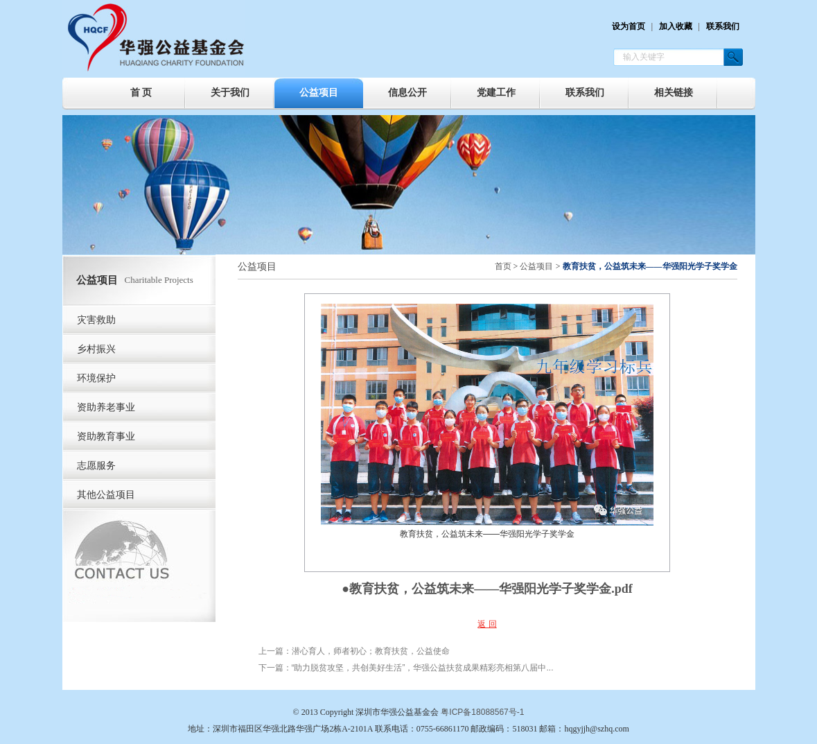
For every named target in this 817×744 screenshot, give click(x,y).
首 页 (141, 92)
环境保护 (96, 378)
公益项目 (318, 92)
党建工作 (496, 92)
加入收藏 (675, 26)
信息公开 (407, 92)
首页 (503, 266)
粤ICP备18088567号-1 (482, 712)
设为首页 (628, 26)
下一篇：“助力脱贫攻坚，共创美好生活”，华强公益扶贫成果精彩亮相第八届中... (406, 668)
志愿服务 (96, 465)
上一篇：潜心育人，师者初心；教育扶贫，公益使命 (354, 651)
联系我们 (722, 26)
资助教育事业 (106, 436)
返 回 (486, 624)
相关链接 (673, 92)
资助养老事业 (106, 407)
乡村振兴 (96, 349)
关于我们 (230, 92)
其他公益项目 (106, 495)
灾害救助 (96, 320)
